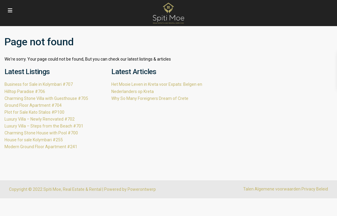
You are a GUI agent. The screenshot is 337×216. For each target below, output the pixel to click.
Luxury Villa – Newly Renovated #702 (40, 119)
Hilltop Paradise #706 (25, 91)
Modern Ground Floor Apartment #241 (41, 146)
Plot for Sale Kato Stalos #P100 (34, 112)
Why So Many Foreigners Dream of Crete (149, 98)
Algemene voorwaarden (278, 189)
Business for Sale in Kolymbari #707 (39, 84)
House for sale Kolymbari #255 (34, 139)
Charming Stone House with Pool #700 (41, 132)
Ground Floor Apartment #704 (33, 105)
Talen (248, 189)
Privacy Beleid (314, 189)
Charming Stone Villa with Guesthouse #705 (46, 98)
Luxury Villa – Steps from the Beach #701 (44, 126)
